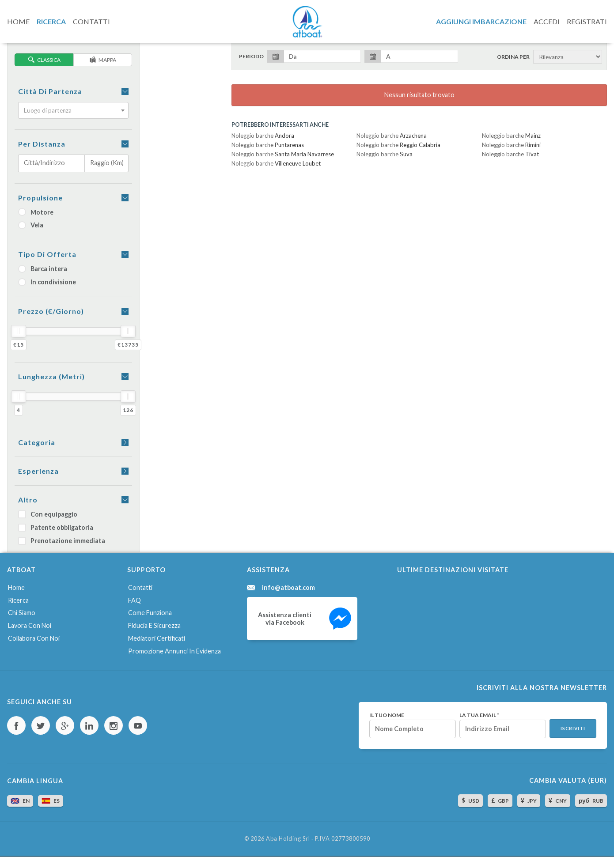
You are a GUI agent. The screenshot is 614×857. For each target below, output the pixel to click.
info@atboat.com (288, 588)
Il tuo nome (386, 715)
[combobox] (73, 110)
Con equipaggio (47, 514)
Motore (35, 212)
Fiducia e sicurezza (154, 625)
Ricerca (18, 600)
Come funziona (150, 612)
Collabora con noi (34, 638)
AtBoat (307, 21)
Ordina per (513, 57)
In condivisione (47, 282)
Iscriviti (573, 728)
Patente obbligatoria (55, 527)
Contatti (140, 587)
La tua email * (479, 715)
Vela (30, 225)
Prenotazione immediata (61, 540)
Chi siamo (21, 612)
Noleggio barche (262, 135)
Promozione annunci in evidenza (174, 651)
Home (16, 587)
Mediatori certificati (156, 638)
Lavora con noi (29, 625)
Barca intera (42, 268)
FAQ (134, 600)
